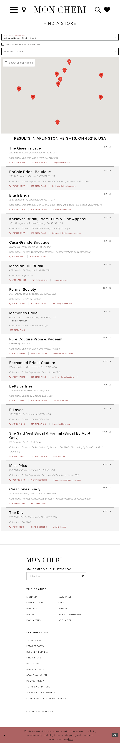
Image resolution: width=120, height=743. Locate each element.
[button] (60, 80)
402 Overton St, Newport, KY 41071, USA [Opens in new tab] (29, 270)
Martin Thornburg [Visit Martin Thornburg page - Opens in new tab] (57, 181)
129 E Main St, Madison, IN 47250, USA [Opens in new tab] (29, 390)
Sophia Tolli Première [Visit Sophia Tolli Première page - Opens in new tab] (91, 205)
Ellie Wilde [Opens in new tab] (65, 596)
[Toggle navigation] (14, 9)
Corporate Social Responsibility (46, 698)
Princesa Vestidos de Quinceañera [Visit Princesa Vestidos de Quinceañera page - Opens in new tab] (73, 252)
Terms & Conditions (38, 686)
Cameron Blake (35, 602)
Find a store (33, 657)
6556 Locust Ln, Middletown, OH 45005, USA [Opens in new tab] (32, 317)
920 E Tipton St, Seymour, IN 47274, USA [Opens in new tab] (30, 414)
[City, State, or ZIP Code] (60, 37)
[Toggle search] (98, 9)
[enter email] (56, 576)
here (70, 739)
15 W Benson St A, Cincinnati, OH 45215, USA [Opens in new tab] (32, 199)
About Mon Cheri (36, 675)
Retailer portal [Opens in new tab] (35, 646)
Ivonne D (31, 596)
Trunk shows (34, 640)
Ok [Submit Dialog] (115, 735)
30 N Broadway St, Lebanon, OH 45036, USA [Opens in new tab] (32, 294)
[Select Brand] (60, 51)
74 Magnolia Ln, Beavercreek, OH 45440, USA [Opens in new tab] (33, 367)
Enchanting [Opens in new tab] (33, 620)
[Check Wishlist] (107, 9)
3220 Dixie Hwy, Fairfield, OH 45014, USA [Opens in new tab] (30, 247)
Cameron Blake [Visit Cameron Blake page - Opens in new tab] (30, 158)
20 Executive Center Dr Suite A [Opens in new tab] (25, 442)
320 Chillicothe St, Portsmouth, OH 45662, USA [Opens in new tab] (33, 517)
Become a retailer (37, 651)
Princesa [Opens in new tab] (63, 608)
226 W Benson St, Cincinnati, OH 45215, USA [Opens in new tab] (32, 176)
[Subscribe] (82, 576)
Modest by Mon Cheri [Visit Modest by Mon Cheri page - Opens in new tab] (78, 181)
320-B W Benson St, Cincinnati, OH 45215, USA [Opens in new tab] (33, 152)
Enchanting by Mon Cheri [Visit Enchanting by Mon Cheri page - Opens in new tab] (34, 181)
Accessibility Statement (40, 692)
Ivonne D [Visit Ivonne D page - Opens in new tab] (43, 158)
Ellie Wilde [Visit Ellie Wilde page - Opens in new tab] (44, 228)
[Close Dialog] (4, 735)
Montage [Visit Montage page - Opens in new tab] (53, 158)
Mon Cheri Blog (35, 669)
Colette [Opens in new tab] (63, 602)
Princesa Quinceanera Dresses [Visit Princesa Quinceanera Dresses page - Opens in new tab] (38, 252)
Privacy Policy (35, 680)
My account (33, 663)
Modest (30, 614)
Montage (31, 608)
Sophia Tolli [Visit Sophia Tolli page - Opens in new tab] (73, 205)
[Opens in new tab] (39, 162)
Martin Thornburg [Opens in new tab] (69, 614)
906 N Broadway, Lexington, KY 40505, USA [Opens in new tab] (32, 470)
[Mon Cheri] (44, 560)
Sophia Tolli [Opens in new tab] (65, 620)
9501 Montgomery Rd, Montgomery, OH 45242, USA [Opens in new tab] (36, 223)
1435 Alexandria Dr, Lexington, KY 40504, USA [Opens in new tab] (33, 493)
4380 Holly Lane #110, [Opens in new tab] (20, 343)
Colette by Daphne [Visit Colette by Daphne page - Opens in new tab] (31, 299)
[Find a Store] (24, 9)
